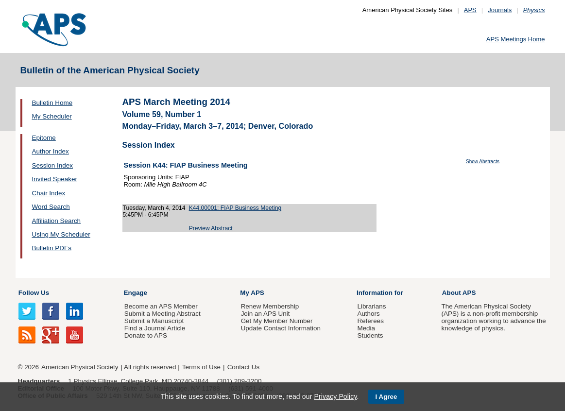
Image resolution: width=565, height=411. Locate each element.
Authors (368, 313)
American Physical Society (79, 367)
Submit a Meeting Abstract (162, 313)
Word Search (51, 206)
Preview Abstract (211, 228)
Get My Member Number (277, 321)
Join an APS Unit (265, 313)
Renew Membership (270, 306)
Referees (370, 321)
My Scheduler (52, 116)
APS (470, 10)
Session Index (52, 165)
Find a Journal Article (154, 328)
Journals (500, 10)
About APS (459, 292)
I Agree (386, 396)
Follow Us (33, 292)
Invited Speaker (54, 179)
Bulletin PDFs (51, 248)
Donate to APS (145, 335)
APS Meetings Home (515, 39)
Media (366, 328)
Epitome (44, 137)
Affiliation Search (56, 220)
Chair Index (49, 193)
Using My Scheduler (61, 234)
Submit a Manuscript (154, 321)
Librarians (371, 306)
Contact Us (243, 367)
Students (370, 335)
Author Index (50, 151)
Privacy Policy (335, 396)
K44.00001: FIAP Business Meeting (235, 208)
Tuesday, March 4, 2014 (154, 208)
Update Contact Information (281, 328)
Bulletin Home (52, 102)
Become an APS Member (161, 306)
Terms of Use (201, 367)
